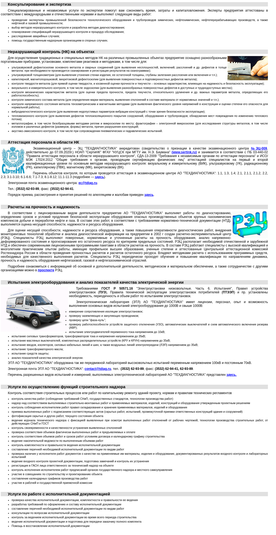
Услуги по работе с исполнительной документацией (59, 494)
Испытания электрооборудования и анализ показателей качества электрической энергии (96, 282)
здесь (99, 177)
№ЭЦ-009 (259, 148)
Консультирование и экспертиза (39, 4)
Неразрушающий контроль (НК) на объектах (51, 52)
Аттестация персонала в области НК (43, 142)
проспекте (46, 270)
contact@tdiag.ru (98, 369)
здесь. (231, 375)
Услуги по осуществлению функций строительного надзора (66, 387)
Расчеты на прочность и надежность (44, 207)
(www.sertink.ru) (184, 152)
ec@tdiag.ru (87, 183)
